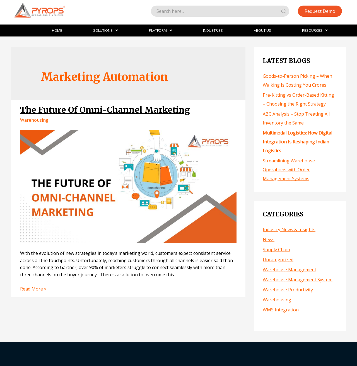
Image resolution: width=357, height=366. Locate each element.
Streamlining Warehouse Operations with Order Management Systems (289, 170)
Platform (160, 30)
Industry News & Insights (289, 229)
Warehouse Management (289, 270)
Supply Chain (276, 250)
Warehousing (34, 120)
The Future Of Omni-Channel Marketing (105, 109)
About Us (262, 30)
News (268, 239)
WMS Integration (281, 310)
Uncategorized (278, 260)
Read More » (33, 289)
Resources (315, 30)
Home (57, 30)
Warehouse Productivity (288, 290)
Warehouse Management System (297, 280)
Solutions (105, 30)
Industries (213, 30)
